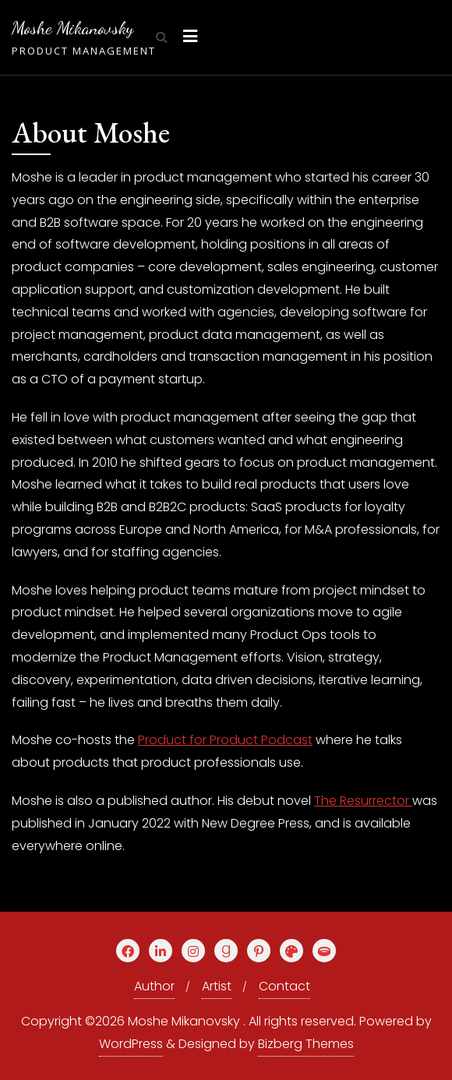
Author (154, 986)
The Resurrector (363, 801)
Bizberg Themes (306, 1044)
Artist (216, 986)
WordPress (131, 1044)
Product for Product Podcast (225, 740)
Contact (284, 986)
